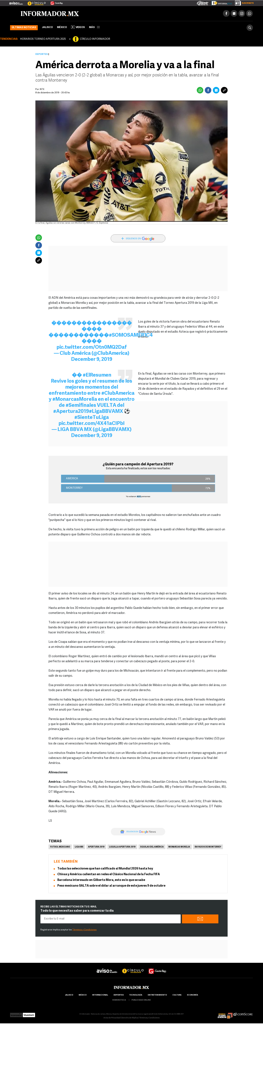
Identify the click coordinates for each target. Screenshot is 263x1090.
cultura (176, 995)
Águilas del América (152, 847)
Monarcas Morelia (179, 847)
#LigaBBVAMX (106, 411)
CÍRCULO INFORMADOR (95, 39)
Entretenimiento (157, 995)
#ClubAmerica (118, 393)
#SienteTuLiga (91, 417)
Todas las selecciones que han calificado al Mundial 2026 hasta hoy (105, 868)
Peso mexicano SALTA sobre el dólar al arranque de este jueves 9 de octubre (111, 885)
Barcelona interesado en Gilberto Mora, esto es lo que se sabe (101, 880)
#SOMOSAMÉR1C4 (131, 335)
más (94, 27)
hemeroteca (119, 1000)
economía (192, 995)
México (62, 27)
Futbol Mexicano (60, 847)
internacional (100, 995)
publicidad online (141, 1000)
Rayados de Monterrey (208, 847)
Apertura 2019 (96, 847)
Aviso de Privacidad (111, 1018)
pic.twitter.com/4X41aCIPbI (92, 423)
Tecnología (135, 995)
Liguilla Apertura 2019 (122, 847)
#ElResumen (97, 375)
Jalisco (47, 27)
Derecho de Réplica (129, 1018)
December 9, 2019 (91, 359)
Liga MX (79, 847)
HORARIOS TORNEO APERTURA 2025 (43, 39)
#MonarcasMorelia (74, 399)
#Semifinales (81, 405)
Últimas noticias (24, 27)
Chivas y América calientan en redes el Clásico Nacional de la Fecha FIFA (108, 874)
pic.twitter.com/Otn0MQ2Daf (92, 347)
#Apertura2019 (71, 411)
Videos (78, 27)
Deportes (41, 54)
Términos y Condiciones (84, 930)
